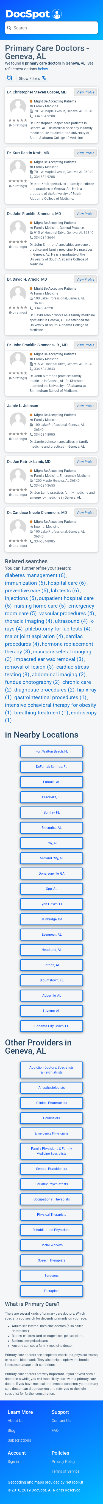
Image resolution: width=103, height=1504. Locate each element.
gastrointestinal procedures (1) (50, 698)
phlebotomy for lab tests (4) (58, 629)
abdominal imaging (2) (59, 675)
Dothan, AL (51, 965)
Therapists (51, 1291)
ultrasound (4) (71, 621)
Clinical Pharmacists (51, 1103)
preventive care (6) (26, 591)
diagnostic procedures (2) (44, 690)
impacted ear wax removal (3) (48, 659)
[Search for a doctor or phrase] (51, 27)
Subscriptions (19, 1440)
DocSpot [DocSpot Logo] (32, 13)
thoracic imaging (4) (28, 621)
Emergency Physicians (51, 1133)
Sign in (13, 1461)
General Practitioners (51, 1169)
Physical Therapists (51, 1215)
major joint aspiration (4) (34, 636)
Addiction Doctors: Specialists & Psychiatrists (51, 1070)
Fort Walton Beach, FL (51, 751)
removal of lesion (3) (29, 667)
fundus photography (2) (32, 682)
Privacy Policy (63, 1461)
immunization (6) (25, 583)
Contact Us (61, 1420)
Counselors (51, 1118)
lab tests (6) (65, 591)
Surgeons (51, 1276)
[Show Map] (9, 78)
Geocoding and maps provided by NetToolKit (45, 1482)
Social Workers (52, 1245)
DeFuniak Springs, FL (51, 767)
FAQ (55, 1430)
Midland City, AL (51, 858)
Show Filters (32, 78)
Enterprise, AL (51, 828)
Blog (11, 1430)
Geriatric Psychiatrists (51, 1184)
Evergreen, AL (52, 934)
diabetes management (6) (35, 575)
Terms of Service (65, 1471)
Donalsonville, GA (52, 873)
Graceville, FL (51, 797)
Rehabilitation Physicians (51, 1230)
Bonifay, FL (52, 812)
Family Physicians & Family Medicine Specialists (51, 1151)
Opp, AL (51, 889)
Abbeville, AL (51, 995)
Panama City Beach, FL (51, 1026)
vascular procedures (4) (66, 614)
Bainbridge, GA (51, 919)
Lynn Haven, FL (51, 904)
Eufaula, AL (51, 782)
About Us (15, 1420)
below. (43, 69)
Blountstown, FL (51, 980)
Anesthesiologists (51, 1088)
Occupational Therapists (52, 1199)
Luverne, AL (51, 1011)
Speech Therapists (51, 1260)
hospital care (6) (67, 583)
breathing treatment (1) (41, 713)
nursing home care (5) (40, 606)
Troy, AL (51, 843)
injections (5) (20, 598)
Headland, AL (52, 950)
